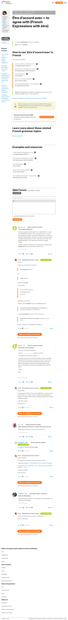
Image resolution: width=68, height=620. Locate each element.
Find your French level (46, 117)
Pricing (3, 561)
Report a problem (5, 43)
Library (20, 11)
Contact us (4, 596)
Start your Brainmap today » (30, 107)
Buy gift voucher (5, 577)
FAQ (2, 587)
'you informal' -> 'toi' (31, 465)
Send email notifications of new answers (24, 216)
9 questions (4, 42)
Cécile (19, 260)
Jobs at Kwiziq (5, 590)
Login (2, 571)
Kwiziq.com (4, 602)
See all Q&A (17, 193)
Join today (34, 337)
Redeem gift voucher (6, 581)
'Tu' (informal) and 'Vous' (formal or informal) (40, 463)
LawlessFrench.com (6, 606)
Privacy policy (5, 618)
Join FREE (59, 2)
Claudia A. (21, 493)
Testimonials (4, 558)
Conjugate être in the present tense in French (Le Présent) (32, 98)
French (15, 11)
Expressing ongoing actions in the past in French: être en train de (5, 98)
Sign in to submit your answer (29, 334)
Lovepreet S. (21, 442)
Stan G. (20, 227)
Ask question (17, 219)
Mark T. (20, 345)
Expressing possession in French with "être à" (4, 68)
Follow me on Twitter (6, 612)
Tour (2, 551)
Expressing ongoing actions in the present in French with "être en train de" (5, 78)
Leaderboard (4, 555)
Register (3, 567)
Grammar (27, 11)
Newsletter (4, 574)
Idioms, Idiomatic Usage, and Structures (24, 13)
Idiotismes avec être (17, 136)
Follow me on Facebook (7, 609)
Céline (19, 388)
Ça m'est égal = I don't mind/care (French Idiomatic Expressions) (5, 58)
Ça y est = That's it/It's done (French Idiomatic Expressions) (4, 89)
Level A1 (33, 11)
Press (2, 593)
